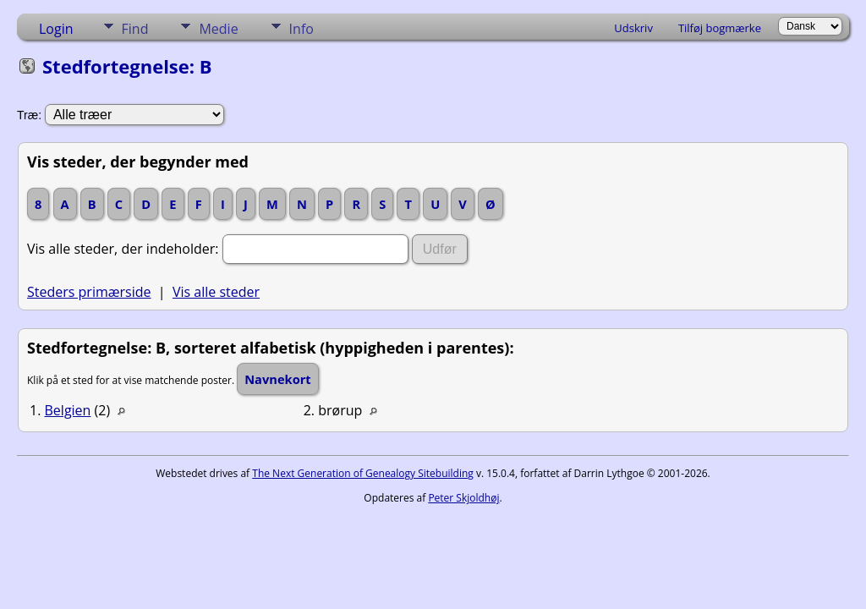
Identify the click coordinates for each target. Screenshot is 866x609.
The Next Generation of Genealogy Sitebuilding (363, 473)
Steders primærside (89, 292)
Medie (218, 28)
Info (301, 28)
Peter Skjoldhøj (463, 498)
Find (135, 28)
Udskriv (633, 28)
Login (56, 28)
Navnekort (277, 378)
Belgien (68, 410)
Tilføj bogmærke (719, 28)
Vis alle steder (216, 292)
